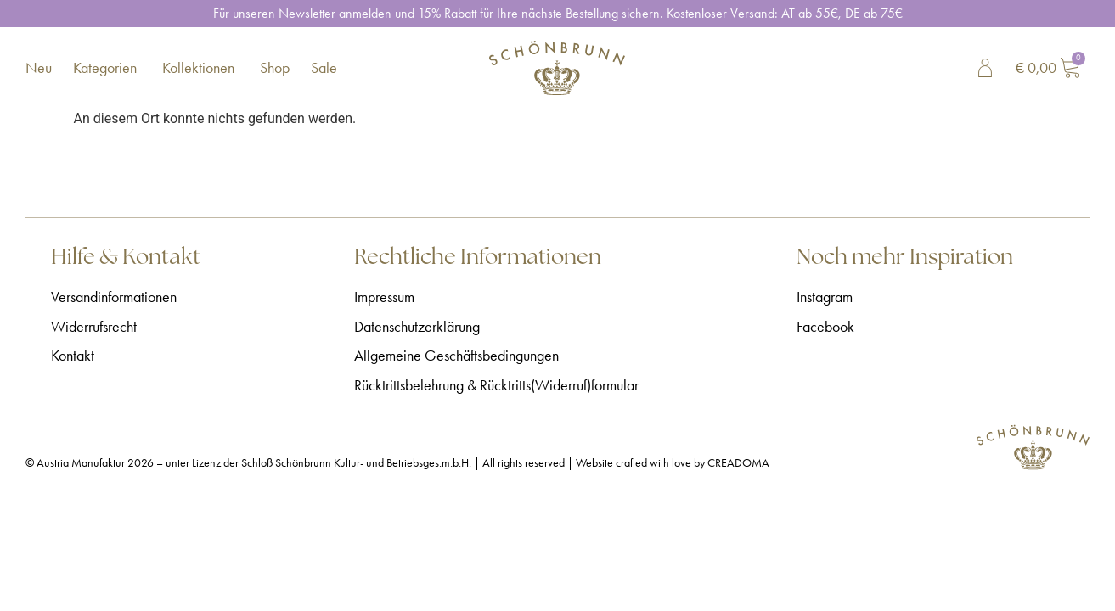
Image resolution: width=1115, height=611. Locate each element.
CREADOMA (738, 463)
